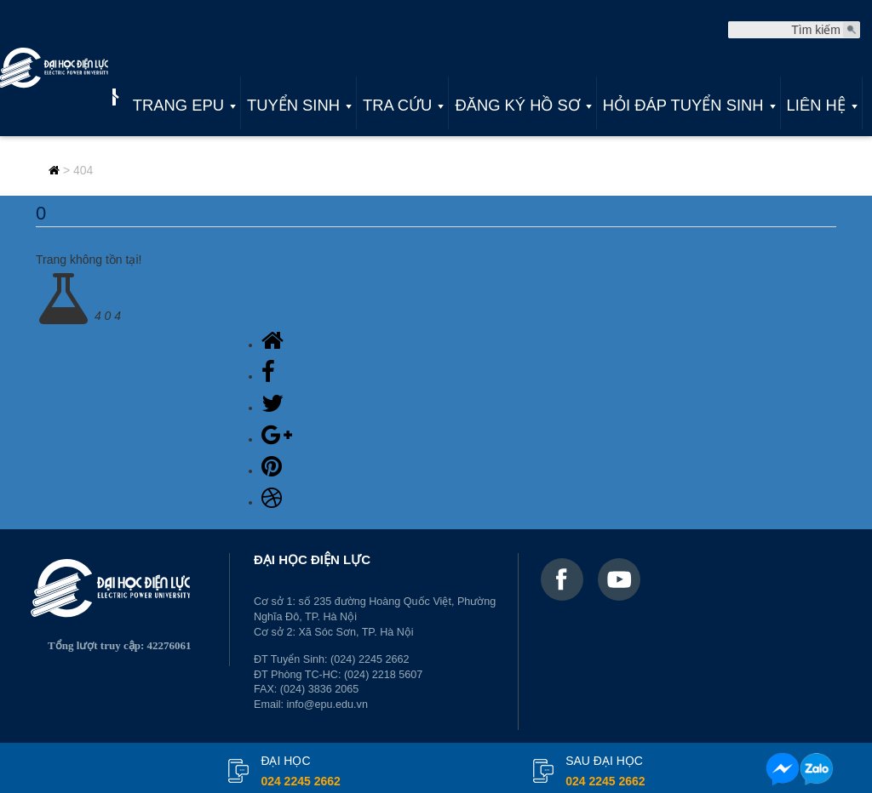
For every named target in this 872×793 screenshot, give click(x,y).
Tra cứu (397, 105)
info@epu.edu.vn (327, 704)
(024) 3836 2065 (319, 689)
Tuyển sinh (293, 105)
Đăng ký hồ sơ (517, 105)
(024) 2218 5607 (383, 675)
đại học (300, 772)
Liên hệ (816, 105)
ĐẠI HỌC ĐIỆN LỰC (312, 559)
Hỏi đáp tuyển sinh (683, 105)
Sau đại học (605, 772)
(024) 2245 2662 (369, 659)
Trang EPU (178, 105)
